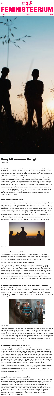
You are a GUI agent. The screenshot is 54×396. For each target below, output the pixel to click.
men (7, 162)
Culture (3, 14)
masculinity (3, 162)
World (51, 14)
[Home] (27, 3)
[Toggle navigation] (52, 3)
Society (27, 14)
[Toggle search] (2, 3)
